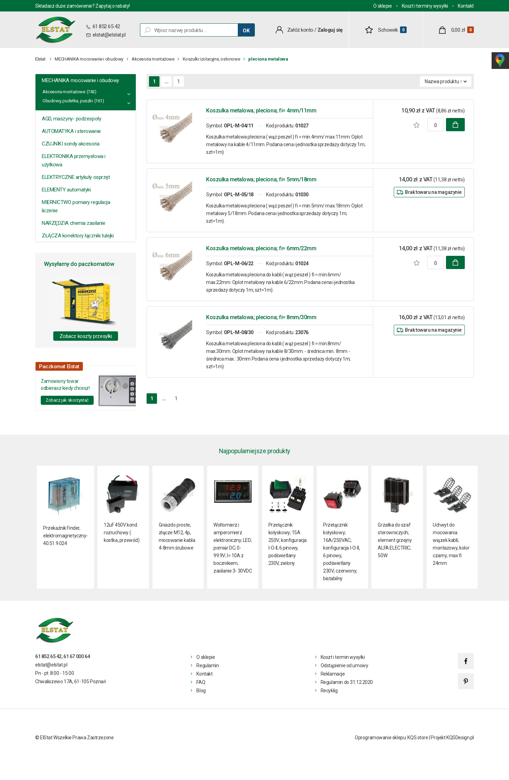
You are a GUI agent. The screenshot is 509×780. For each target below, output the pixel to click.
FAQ (200, 682)
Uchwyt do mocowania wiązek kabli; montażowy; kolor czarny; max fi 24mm (451, 544)
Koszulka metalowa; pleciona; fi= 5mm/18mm (261, 179)
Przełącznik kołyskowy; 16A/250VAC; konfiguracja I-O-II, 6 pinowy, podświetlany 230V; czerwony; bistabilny (341, 551)
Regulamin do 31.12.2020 (347, 682)
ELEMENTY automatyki (66, 190)
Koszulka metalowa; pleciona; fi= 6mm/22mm (261, 248)
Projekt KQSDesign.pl (452, 737)
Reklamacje (333, 674)
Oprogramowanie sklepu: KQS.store (391, 737)
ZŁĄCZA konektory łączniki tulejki (77, 236)
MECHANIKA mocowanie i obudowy (89, 59)
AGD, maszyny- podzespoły (71, 119)
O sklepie (382, 6)
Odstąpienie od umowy (344, 665)
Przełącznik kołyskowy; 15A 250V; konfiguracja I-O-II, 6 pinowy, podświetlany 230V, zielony (287, 544)
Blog (200, 690)
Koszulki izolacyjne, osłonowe (211, 59)
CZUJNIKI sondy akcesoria (70, 144)
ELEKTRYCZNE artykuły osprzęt (76, 177)
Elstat (40, 59)
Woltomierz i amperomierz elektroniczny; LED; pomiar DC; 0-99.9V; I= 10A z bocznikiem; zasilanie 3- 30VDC (232, 548)
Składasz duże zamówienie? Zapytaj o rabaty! (82, 6)
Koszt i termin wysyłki (343, 657)
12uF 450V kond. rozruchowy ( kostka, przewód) (121, 532)
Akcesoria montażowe (153, 59)
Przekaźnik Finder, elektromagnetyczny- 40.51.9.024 (65, 535)
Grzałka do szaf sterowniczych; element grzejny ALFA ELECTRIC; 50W (395, 540)
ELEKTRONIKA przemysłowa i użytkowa (73, 160)
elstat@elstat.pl (109, 35)
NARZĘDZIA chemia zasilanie (73, 223)
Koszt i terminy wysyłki (425, 6)
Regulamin (207, 665)
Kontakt (466, 6)
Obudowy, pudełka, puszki (67, 100)
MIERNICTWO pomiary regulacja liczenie (76, 206)
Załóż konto (300, 30)
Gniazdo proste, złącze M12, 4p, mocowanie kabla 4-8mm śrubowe (177, 536)
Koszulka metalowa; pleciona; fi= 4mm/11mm (261, 110)
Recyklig (329, 690)
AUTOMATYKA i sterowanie (71, 131)
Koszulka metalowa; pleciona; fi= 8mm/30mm (261, 317)
